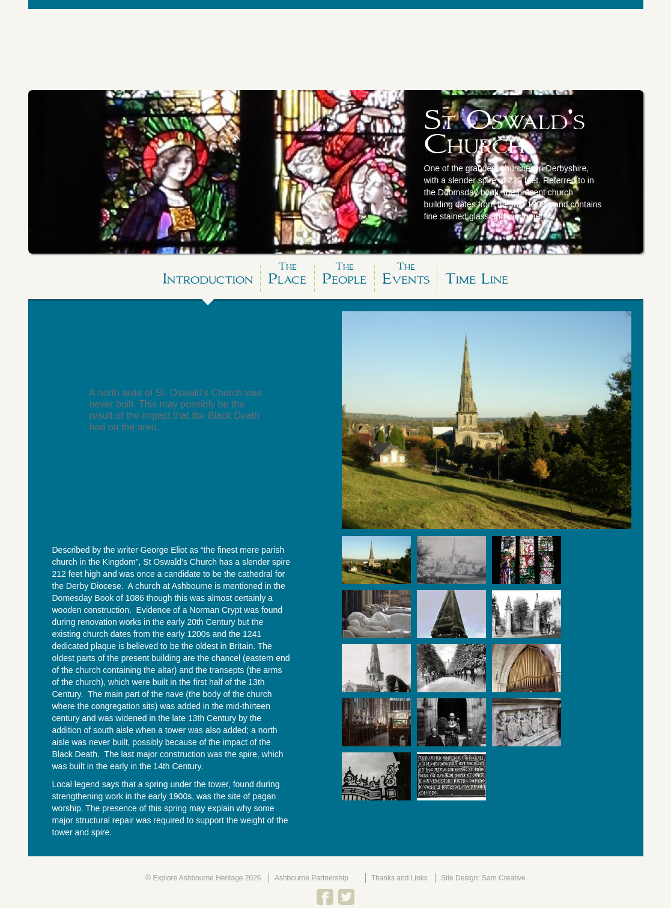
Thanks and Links (399, 878)
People (344, 277)
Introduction (208, 279)
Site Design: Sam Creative (483, 878)
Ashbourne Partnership (311, 878)
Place (287, 277)
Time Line (477, 279)
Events (406, 277)
